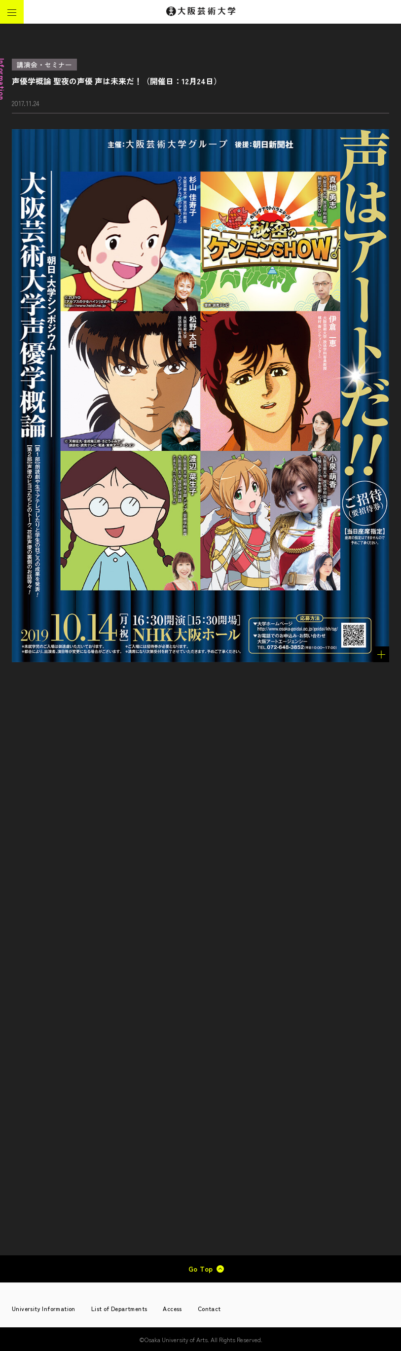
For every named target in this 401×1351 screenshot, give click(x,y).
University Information (43, 1308)
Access (172, 1308)
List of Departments (119, 1308)
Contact (209, 1308)
